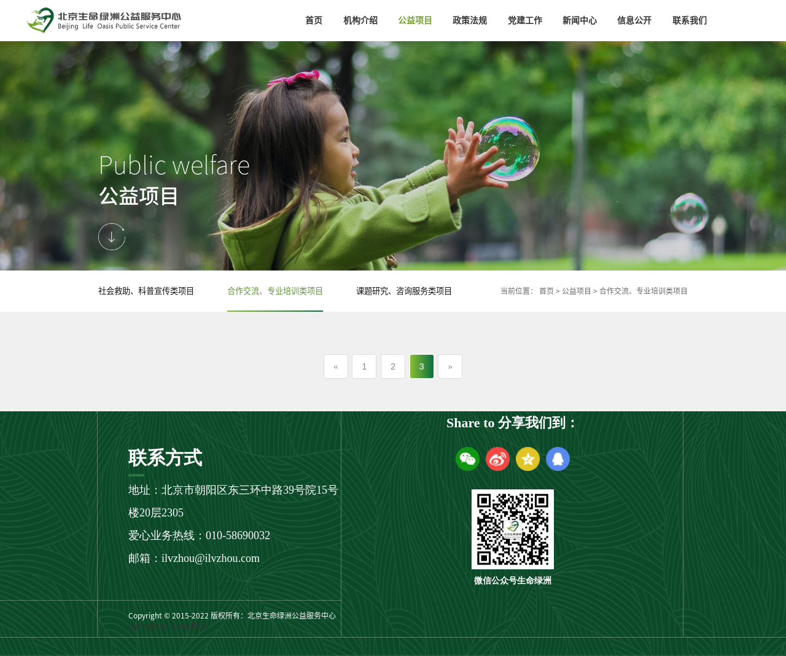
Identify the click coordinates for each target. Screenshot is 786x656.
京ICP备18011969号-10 (168, 626)
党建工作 (525, 20)
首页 (313, 20)
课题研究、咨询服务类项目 (404, 291)
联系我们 (689, 20)
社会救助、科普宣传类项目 (146, 291)
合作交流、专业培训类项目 (275, 291)
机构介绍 (360, 20)
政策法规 (470, 20)
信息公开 (634, 20)
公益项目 (415, 20)
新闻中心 (579, 20)
